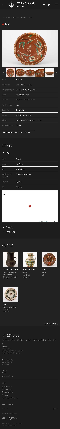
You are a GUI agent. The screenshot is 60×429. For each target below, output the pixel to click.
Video (49, 340)
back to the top (50, 324)
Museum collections (13, 17)
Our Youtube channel (8, 392)
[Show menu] (56, 5)
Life (7, 152)
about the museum (8, 340)
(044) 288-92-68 (12, 351)
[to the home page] (29, 335)
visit (54, 340)
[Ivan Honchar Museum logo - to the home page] (25, 5)
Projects (28, 340)
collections (20, 340)
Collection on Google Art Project (11, 398)
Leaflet (39, 221)
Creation (10, 227)
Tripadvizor (6, 395)
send (54, 408)
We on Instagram (8, 389)
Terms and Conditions (13, 425)
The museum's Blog (39, 340)
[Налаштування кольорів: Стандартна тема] (44, 5)
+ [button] (4, 192)
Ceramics (23, 17)
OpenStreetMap (45, 221)
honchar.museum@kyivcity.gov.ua (12, 353)
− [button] (4, 194)
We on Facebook (7, 386)
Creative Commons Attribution (16, 132)
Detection (11, 231)
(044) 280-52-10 (19, 351)
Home (3, 17)
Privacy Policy (4, 425)
